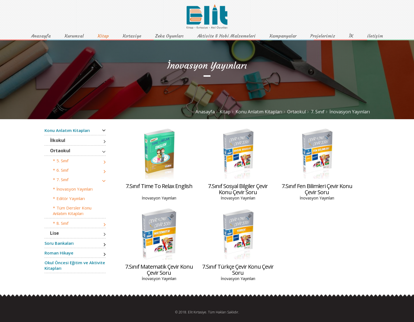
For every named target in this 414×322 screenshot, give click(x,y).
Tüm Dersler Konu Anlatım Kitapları (72, 210)
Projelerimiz (322, 36)
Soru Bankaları (59, 243)
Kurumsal (74, 36)
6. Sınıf (62, 170)
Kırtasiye (132, 36)
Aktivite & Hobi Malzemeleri (226, 36)
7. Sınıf (317, 112)
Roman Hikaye (58, 253)
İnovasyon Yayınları (349, 112)
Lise (54, 233)
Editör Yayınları (70, 198)
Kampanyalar (282, 36)
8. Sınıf (62, 223)
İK (351, 36)
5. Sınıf (62, 160)
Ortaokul (296, 112)
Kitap (103, 36)
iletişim (375, 36)
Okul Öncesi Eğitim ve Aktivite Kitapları (74, 265)
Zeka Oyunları (169, 36)
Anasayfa (41, 36)
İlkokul (57, 140)
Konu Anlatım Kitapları (258, 112)
